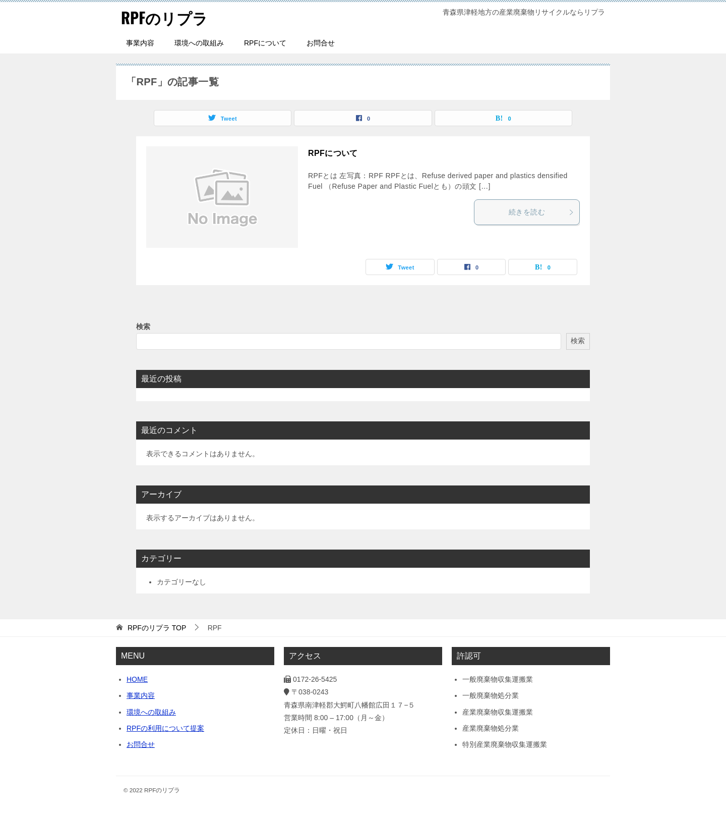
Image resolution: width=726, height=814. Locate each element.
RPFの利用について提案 (165, 728)
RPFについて (265, 43)
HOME (137, 679)
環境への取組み (199, 43)
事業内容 (140, 43)
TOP (157, 628)
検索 (143, 326)
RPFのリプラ (164, 17)
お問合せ (321, 43)
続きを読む (541, 212)
